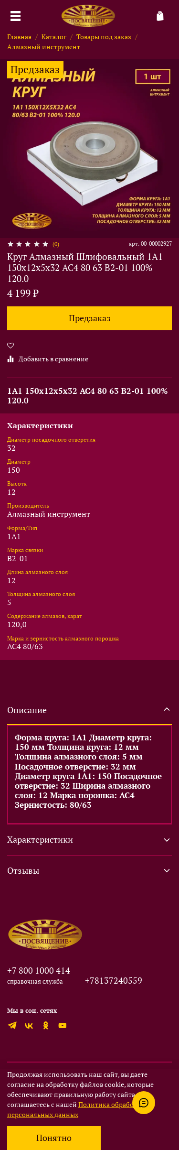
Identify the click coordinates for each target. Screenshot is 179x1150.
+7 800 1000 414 (38, 970)
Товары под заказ (103, 36)
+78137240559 (113, 980)
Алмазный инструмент (43, 46)
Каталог (54, 36)
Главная (19, 36)
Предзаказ (90, 318)
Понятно (54, 1137)
